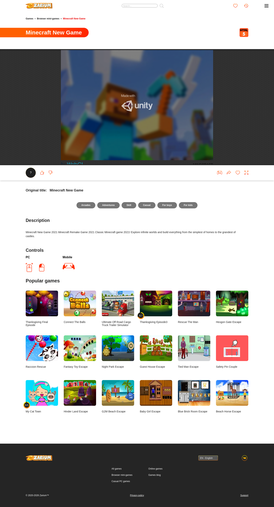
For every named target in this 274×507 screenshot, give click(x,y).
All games (117, 468)
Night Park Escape (118, 351)
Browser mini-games (48, 18)
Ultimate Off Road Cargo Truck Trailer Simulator (118, 309)
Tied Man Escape (194, 351)
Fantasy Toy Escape (80, 351)
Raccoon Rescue (42, 351)
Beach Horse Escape (232, 396)
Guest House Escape (156, 351)
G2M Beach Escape (118, 396)
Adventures (108, 205)
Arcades (85, 205)
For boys (167, 205)
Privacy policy (137, 495)
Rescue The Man (194, 307)
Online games (155, 468)
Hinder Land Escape (80, 396)
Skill (129, 205)
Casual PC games (121, 481)
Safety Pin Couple (232, 351)
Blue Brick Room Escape (194, 396)
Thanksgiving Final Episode (42, 309)
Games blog (154, 475)
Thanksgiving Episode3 (156, 307)
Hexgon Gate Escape (232, 307)
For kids (188, 205)
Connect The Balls (80, 307)
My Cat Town (42, 396)
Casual (147, 205)
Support (244, 495)
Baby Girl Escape (156, 396)
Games (29, 18)
